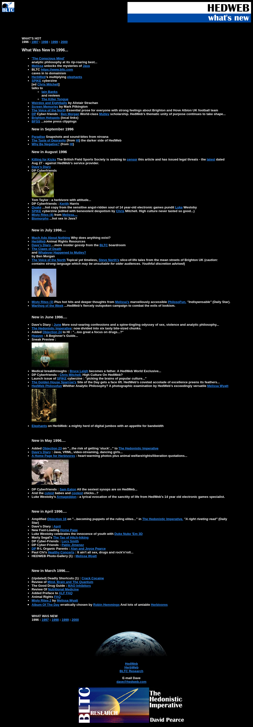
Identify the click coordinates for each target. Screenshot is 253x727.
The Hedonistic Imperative (52, 328)
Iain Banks (50, 92)
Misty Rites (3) (42, 302)
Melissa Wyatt (218, 386)
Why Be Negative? (46, 144)
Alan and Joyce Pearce (88, 548)
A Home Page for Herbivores (53, 456)
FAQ (57, 597)
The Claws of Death (46, 249)
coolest (77, 493)
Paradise (38, 137)
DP (34, 114)
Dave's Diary (41, 167)
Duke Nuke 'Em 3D (128, 534)
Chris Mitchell (47, 84)
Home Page (69, 530)
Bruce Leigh (79, 371)
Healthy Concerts (61, 552)
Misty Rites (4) (42, 215)
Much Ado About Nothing (51, 238)
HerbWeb (39, 77)
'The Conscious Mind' (48, 58)
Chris (120, 211)
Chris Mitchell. (71, 375)
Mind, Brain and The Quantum (70, 582)
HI (77, 140)
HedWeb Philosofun (47, 386)
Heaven (37, 336)
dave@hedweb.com (131, 682)
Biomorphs (40, 218)
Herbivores (159, 604)
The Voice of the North (49, 110)
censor (132, 159)
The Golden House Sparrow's (54, 382)
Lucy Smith (70, 541)
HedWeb (131, 664)
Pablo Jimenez (73, 545)
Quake (37, 207)
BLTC (104, 245)
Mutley (104, 114)
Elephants (39, 426)
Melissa (37, 66)
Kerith (64, 203)
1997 (34, 42)
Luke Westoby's (44, 497)
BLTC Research (131, 671)
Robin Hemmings (106, 604)
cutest (49, 493)
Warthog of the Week (47, 305)
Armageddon (66, 497)
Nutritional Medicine (63, 589)
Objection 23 (52, 448)
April (57, 526)
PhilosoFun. (177, 302)
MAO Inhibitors (79, 585)
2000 (64, 42)
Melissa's (122, 302)
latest (211, 159)
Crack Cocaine (93, 578)
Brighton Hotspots (46, 118)
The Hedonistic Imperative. (162, 519)
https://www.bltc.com (57, 69)
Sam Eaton (68, 489)
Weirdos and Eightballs (49, 103)
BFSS (36, 121)
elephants (74, 77)
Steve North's (109, 260)
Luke (179, 207)
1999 (54, 42)
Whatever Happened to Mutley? (62, 252)
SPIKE (36, 80)
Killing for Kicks (44, 159)
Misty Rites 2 (41, 600)
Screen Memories (45, 106)
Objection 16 (56, 519)
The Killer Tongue (55, 99)
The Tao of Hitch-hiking (70, 537)
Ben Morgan (70, 114)
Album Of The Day (46, 604)
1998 (44, 42)
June (57, 324)
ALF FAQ (66, 593)
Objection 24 (52, 332)
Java (86, 66)
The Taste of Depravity (49, 140)
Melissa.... (69, 215)
